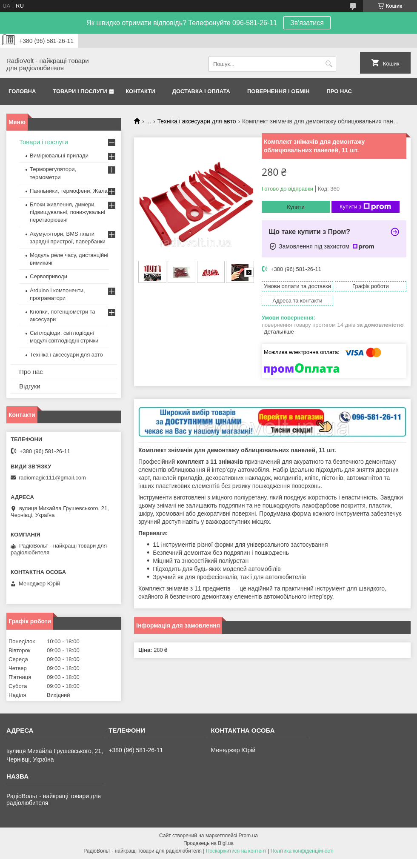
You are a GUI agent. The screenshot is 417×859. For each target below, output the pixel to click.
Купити (296, 207)
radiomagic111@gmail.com (52, 477)
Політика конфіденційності (302, 851)
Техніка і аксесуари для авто (196, 121)
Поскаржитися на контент (236, 851)
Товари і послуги (80, 91)
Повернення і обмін (278, 91)
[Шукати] (328, 64)
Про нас (339, 91)
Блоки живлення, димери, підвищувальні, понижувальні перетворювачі (67, 212)
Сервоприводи (48, 276)
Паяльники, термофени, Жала (69, 191)
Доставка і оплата (201, 91)
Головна (22, 91)
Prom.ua (248, 836)
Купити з (365, 207)
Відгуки (29, 386)
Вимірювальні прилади (59, 155)
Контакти (140, 91)
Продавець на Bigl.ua (208, 843)
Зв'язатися (307, 22)
